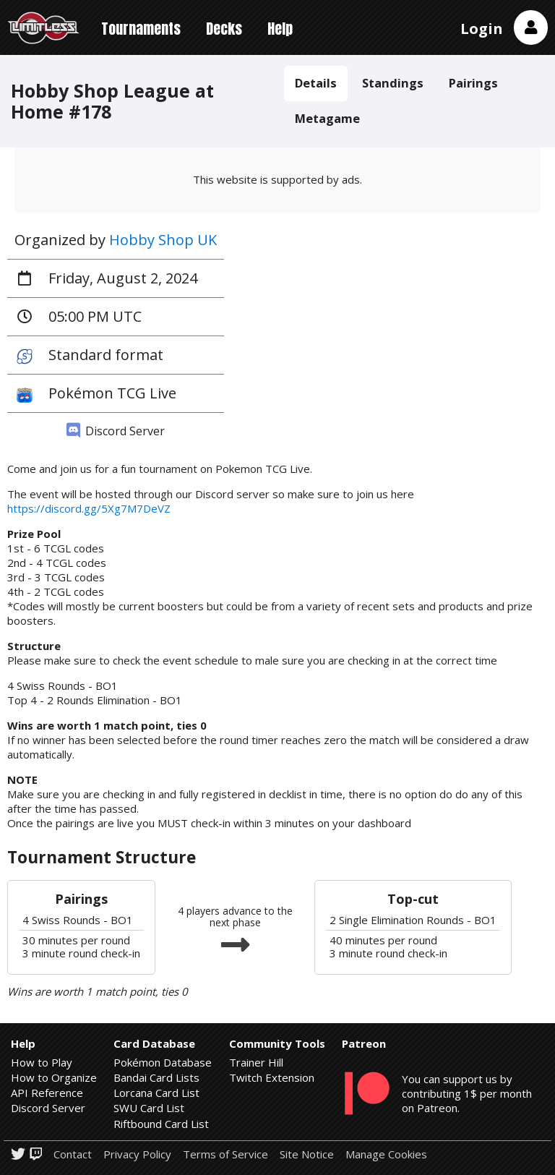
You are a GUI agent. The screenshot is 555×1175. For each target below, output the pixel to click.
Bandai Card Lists (156, 1077)
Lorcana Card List (156, 1092)
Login (481, 28)
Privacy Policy (137, 1154)
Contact (72, 1154)
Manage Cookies (386, 1154)
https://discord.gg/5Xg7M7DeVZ (89, 508)
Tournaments (141, 28)
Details (316, 82)
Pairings (473, 82)
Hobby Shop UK (163, 239)
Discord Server (115, 431)
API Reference (47, 1092)
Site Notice (307, 1154)
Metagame (327, 118)
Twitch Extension (271, 1077)
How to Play (41, 1062)
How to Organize (54, 1077)
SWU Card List (148, 1108)
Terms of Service (225, 1154)
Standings (392, 82)
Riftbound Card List (161, 1123)
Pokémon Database (162, 1062)
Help (280, 28)
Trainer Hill (256, 1062)
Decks (224, 28)
